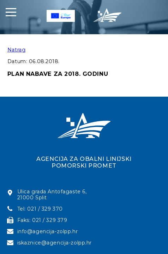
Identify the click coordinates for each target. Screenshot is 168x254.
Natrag (16, 50)
